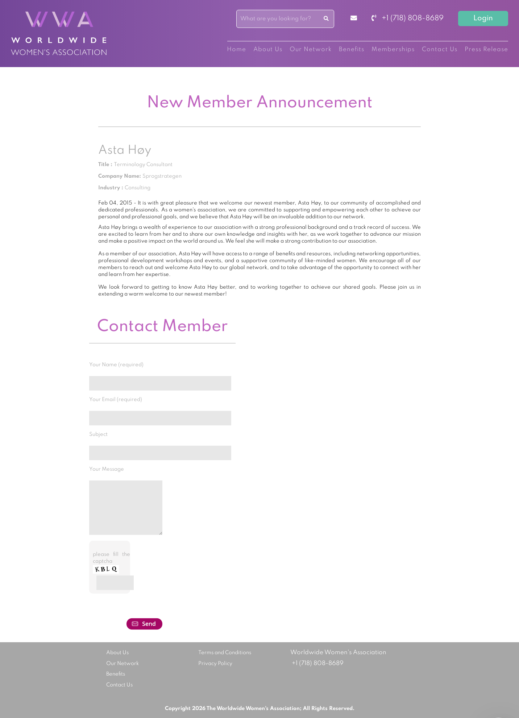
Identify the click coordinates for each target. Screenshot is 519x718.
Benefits (351, 49)
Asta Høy (124, 150)
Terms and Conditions (224, 652)
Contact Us (439, 49)
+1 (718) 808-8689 (407, 18)
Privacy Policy (215, 663)
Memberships (393, 49)
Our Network (311, 49)
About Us (267, 49)
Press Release (486, 49)
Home (236, 49)
